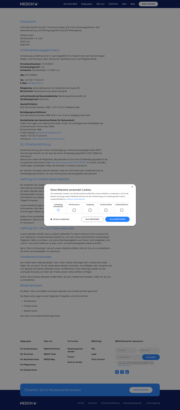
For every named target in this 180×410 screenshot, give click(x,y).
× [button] (132, 187)
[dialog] (90, 205)
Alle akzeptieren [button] (117, 219)
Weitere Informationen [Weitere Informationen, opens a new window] (76, 199)
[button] (59, 219)
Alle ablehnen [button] (92, 219)
